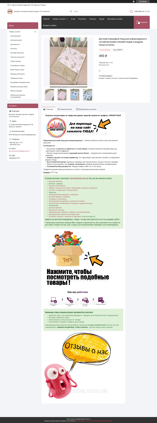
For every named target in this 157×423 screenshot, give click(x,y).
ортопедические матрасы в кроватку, (64, 195)
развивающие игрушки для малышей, (64, 214)
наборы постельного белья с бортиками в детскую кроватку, (73, 188)
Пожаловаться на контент (84, 421)
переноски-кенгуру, (56, 210)
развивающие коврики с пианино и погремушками (69, 212)
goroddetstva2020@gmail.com (19, 151)
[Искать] (70, 11)
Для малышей (15, 36)
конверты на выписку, (58, 199)
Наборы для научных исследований (17, 96)
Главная (46, 19)
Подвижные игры (16, 78)
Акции (101, 19)
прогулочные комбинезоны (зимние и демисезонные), (71, 203)
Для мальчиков (16, 40)
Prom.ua (87, 419)
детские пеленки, (56, 181)
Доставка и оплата (114, 19)
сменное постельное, (57, 186)
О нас (73, 19)
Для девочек (15, 44)
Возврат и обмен (49, 25)
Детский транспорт (17, 53)
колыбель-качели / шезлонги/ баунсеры (65, 216)
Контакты (82, 19)
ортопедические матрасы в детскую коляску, (67, 201)
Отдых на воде (15, 61)
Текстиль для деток (17, 57)
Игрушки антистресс (17, 74)
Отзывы (92, 19)
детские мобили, (55, 208)
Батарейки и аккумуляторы (20, 82)
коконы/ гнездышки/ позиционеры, (63, 190)
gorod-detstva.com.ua (79, 178)
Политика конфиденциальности (103, 421)
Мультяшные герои (17, 70)
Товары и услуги (59, 19)
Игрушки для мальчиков (19, 87)
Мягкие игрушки (16, 91)
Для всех (13, 48)
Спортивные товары (17, 65)
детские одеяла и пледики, (59, 197)
